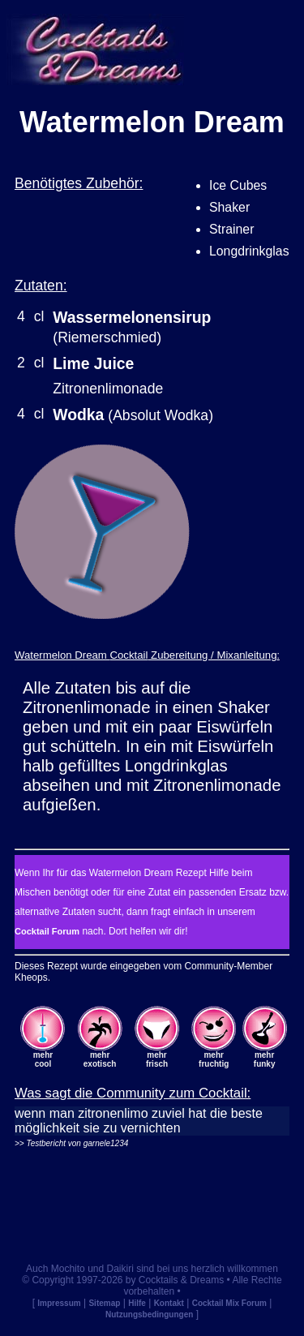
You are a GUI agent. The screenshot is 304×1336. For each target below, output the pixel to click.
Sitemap (104, 1303)
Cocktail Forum (47, 931)
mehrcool (43, 1059)
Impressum (58, 1303)
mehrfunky (265, 1059)
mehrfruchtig (214, 1059)
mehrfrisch (157, 1059)
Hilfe (137, 1303)
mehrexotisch (100, 1059)
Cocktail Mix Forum (229, 1303)
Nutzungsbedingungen (149, 1314)
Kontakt (169, 1303)
